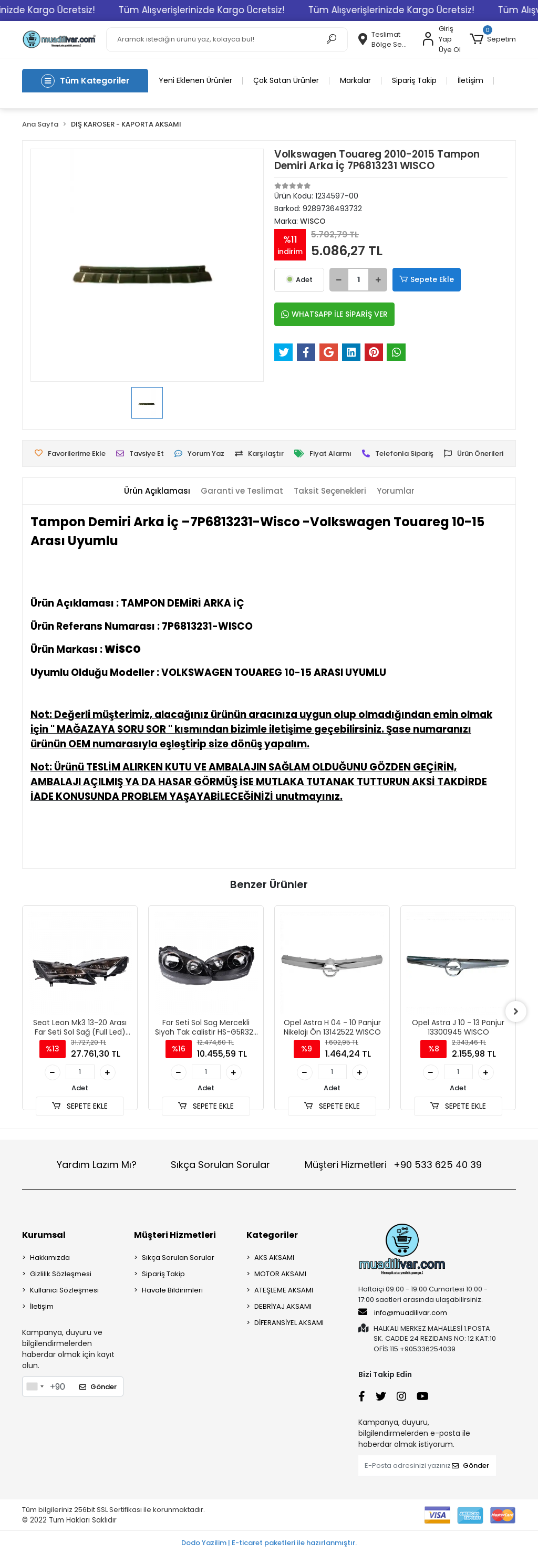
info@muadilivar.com (402, 1312)
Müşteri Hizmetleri (393, 1164)
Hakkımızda (50, 1258)
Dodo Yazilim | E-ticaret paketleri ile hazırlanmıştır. (269, 1543)
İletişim (470, 80)
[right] (515, 1011)
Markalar (355, 80)
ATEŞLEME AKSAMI (283, 1290)
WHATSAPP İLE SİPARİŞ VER (334, 314)
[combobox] (35, 1386)
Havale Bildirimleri (172, 1290)
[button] (493, 39)
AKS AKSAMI (274, 1258)
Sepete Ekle (426, 279)
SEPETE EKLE (80, 1106)
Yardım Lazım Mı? (97, 1164)
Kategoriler (272, 1235)
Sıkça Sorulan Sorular (220, 1164)
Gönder (98, 1387)
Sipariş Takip (414, 80)
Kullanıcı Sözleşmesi (64, 1290)
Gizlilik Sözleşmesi (60, 1274)
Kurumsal (44, 1235)
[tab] (157, 491)
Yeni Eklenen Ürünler (195, 80)
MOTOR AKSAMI (280, 1274)
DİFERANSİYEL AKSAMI (289, 1323)
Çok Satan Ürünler (286, 80)
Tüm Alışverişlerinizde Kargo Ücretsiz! (220, 10)
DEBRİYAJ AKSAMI (283, 1306)
